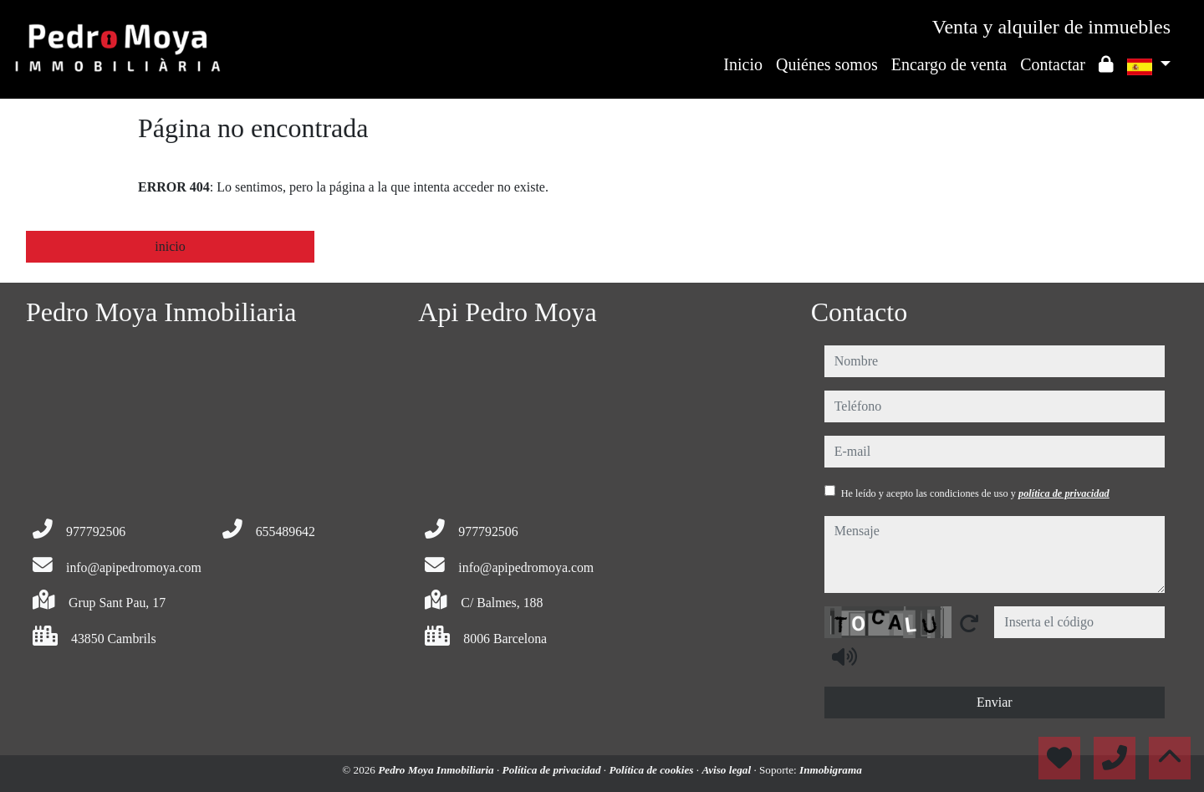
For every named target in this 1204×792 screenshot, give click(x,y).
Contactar (1052, 64)
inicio (170, 246)
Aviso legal (727, 770)
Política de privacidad (553, 770)
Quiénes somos (827, 64)
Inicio (743, 64)
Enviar (995, 702)
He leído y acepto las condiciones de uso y (975, 493)
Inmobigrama (830, 770)
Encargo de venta (949, 64)
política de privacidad (1064, 493)
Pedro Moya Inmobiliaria (437, 770)
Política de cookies (652, 770)
